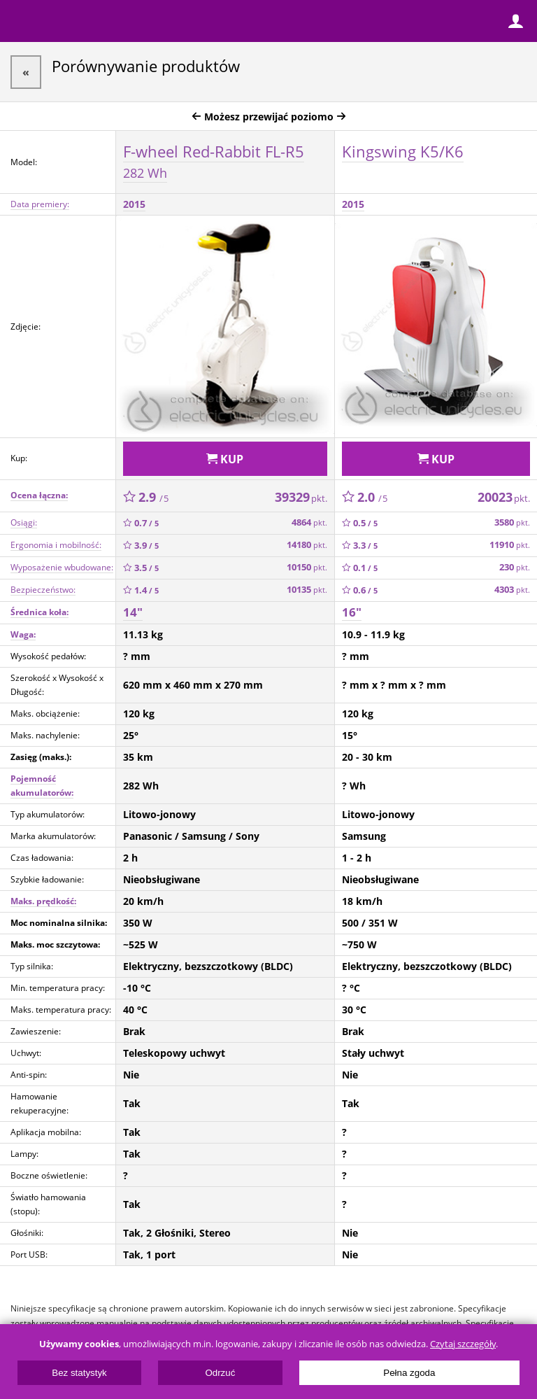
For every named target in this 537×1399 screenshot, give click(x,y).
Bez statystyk (79, 1373)
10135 (307, 590)
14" (133, 612)
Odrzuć (220, 1373)
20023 (504, 496)
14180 (307, 545)
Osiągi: (23, 522)
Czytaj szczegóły (463, 1344)
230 (514, 567)
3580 (512, 522)
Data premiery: (39, 204)
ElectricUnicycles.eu (101, 22)
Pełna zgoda (409, 1373)
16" (351, 612)
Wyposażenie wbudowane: (61, 567)
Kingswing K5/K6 (403, 151)
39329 (301, 496)
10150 (307, 567)
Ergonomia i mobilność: (55, 545)
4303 (512, 590)
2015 (134, 204)
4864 (309, 522)
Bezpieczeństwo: (43, 589)
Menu (21, 21)
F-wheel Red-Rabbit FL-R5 (213, 161)
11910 (509, 545)
